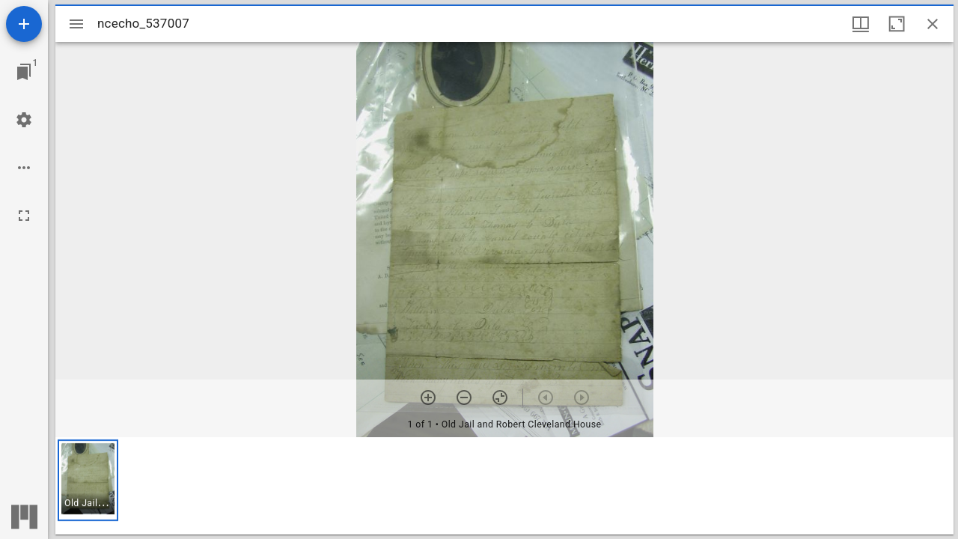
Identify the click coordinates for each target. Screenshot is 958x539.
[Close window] (933, 24)
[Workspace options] (24, 168)
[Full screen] (24, 216)
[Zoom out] (464, 397)
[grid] (504, 486)
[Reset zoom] (500, 397)
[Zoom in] (428, 397)
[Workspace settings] (24, 120)
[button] (88, 480)
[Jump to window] (24, 72)
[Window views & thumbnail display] (861, 24)
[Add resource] (24, 24)
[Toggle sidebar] (76, 24)
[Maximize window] (897, 24)
